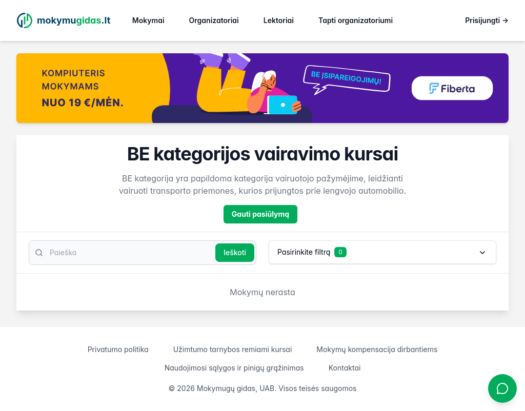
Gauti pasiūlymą (260, 214)
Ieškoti (235, 252)
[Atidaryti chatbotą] (502, 388)
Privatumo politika (118, 349)
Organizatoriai (214, 20)
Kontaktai (345, 367)
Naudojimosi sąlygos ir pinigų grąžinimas (234, 367)
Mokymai (148, 20)
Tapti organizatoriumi (355, 20)
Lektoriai (279, 20)
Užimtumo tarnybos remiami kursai (232, 349)
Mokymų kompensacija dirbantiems (376, 349)
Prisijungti (487, 20)
